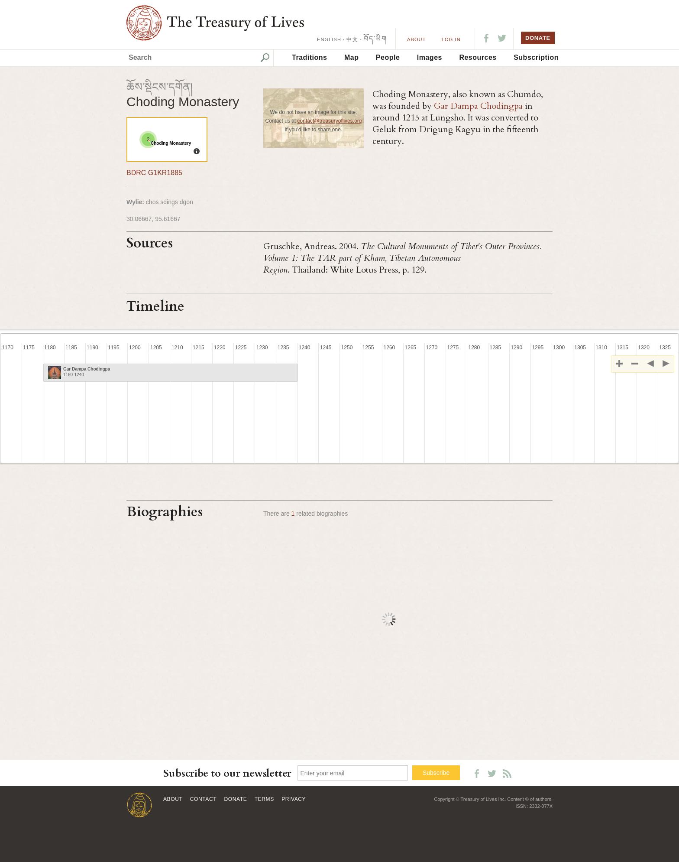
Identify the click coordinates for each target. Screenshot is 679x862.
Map (351, 57)
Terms (264, 799)
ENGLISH (329, 39)
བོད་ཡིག (375, 38)
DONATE (537, 38)
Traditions (309, 57)
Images (429, 57)
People (388, 57)
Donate (235, 799)
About (416, 39)
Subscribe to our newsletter (227, 773)
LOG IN (451, 39)
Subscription (536, 57)
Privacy (293, 799)
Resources (477, 57)
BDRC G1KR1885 (154, 172)
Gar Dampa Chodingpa (478, 106)
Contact (203, 799)
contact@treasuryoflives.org (329, 121)
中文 (352, 39)
